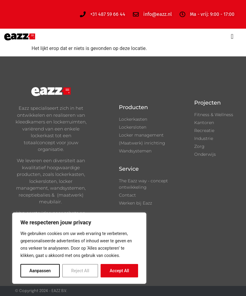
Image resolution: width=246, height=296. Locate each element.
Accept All (119, 270)
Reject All (80, 270)
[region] (79, 248)
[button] (232, 37)
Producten (133, 107)
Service (129, 169)
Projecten (207, 102)
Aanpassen (40, 270)
